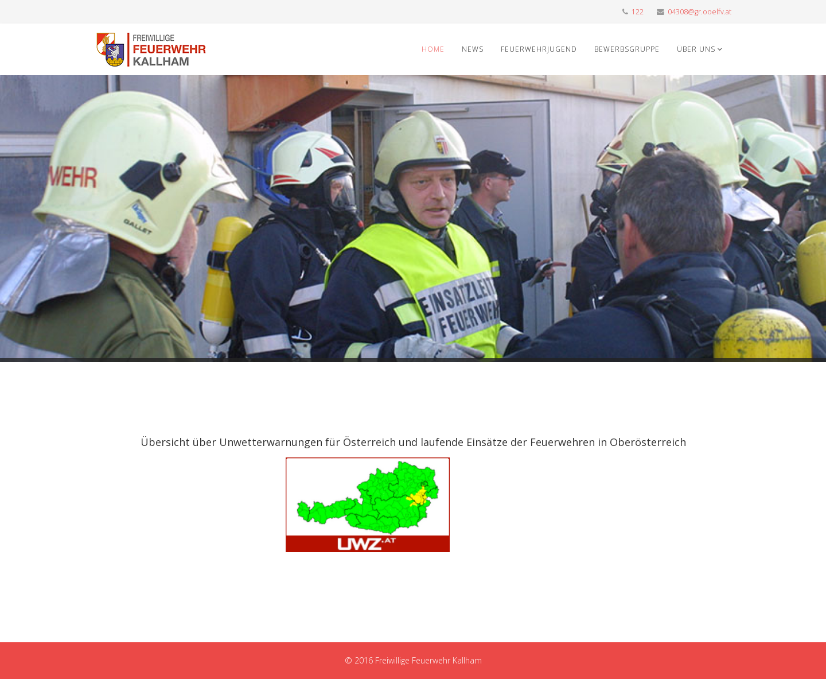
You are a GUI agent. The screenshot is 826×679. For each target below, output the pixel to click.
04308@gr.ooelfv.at (699, 12)
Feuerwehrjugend (539, 49)
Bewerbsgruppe (627, 49)
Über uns (696, 49)
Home (433, 49)
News (473, 49)
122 (638, 12)
